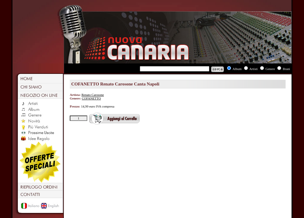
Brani (286, 69)
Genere (270, 69)
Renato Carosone (92, 94)
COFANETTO (91, 98)
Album (237, 69)
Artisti (253, 69)
